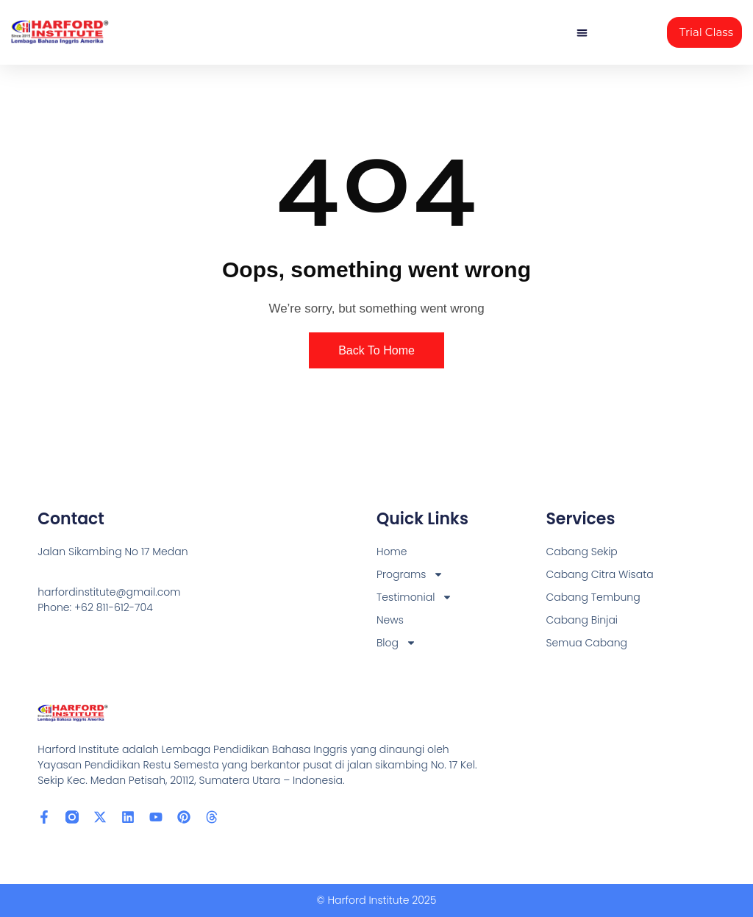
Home (391, 551)
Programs (409, 574)
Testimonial (414, 597)
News (390, 620)
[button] (582, 32)
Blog (396, 643)
